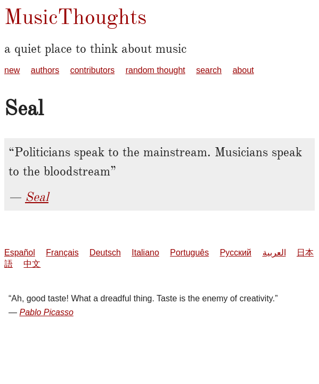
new (12, 70)
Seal (36, 197)
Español (19, 252)
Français (62, 252)
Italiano (145, 252)
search (209, 70)
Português (189, 252)
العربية (274, 252)
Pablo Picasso (46, 312)
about (243, 70)
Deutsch (105, 252)
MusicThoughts (75, 17)
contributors (92, 70)
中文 (31, 263)
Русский (235, 252)
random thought (155, 70)
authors (45, 70)
